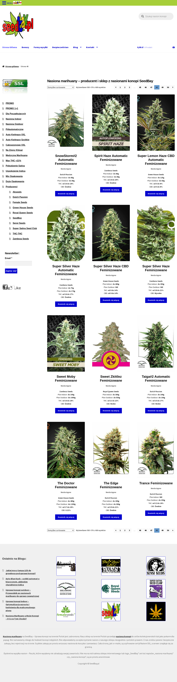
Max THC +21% (13, 161)
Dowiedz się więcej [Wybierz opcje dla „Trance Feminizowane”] (156, 513)
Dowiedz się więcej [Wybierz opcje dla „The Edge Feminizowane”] (111, 517)
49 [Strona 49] (162, 87)
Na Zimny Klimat (14, 150)
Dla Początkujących (16, 114)
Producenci (11, 187)
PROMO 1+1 (12, 108)
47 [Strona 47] (151, 87)
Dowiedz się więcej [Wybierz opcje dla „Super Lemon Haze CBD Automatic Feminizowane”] (156, 193)
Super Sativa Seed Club (25, 228)
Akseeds (17, 192)
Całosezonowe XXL (15, 145)
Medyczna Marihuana (16, 155)
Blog (75, 47)
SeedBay (17, 218)
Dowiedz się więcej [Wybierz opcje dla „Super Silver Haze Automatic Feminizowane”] (66, 304)
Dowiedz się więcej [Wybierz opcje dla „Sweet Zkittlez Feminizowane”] (111, 410)
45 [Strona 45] (140, 87)
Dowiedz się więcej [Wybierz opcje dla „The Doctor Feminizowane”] (66, 517)
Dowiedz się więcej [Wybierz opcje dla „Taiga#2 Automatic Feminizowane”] (156, 410)
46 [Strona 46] (146, 87)
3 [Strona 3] (129, 87)
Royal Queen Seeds (23, 213)
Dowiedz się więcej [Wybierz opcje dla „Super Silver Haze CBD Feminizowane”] (111, 300)
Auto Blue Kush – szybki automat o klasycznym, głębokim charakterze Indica (22, 581)
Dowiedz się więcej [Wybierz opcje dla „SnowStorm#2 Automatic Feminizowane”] (66, 193)
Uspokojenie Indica (15, 171)
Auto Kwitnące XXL (15, 134)
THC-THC (17, 234)
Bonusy (25, 47)
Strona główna (12, 66)
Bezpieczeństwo (60, 47)
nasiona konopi (123, 636)
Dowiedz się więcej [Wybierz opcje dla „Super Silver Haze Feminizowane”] (156, 300)
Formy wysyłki (41, 47)
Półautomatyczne (14, 129)
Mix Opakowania (14, 176)
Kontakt (90, 47)
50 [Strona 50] (168, 87)
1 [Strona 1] (120, 87)
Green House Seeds (23, 207)
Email (8, 258)
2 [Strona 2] (124, 87)
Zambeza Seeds (21, 239)
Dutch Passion (20, 197)
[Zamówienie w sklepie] (60, 87)
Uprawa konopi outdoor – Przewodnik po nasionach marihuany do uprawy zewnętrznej (22, 593)
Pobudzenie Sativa (15, 166)
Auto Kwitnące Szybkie (17, 140)
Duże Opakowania (15, 181)
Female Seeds (20, 202)
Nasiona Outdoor (14, 124)
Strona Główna (9, 47)
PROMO (10, 103)
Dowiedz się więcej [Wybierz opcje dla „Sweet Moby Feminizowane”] (66, 410)
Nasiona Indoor (13, 119)
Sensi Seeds (19, 223)
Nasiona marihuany (12, 636)
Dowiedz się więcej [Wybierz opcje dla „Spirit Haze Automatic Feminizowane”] (111, 190)
